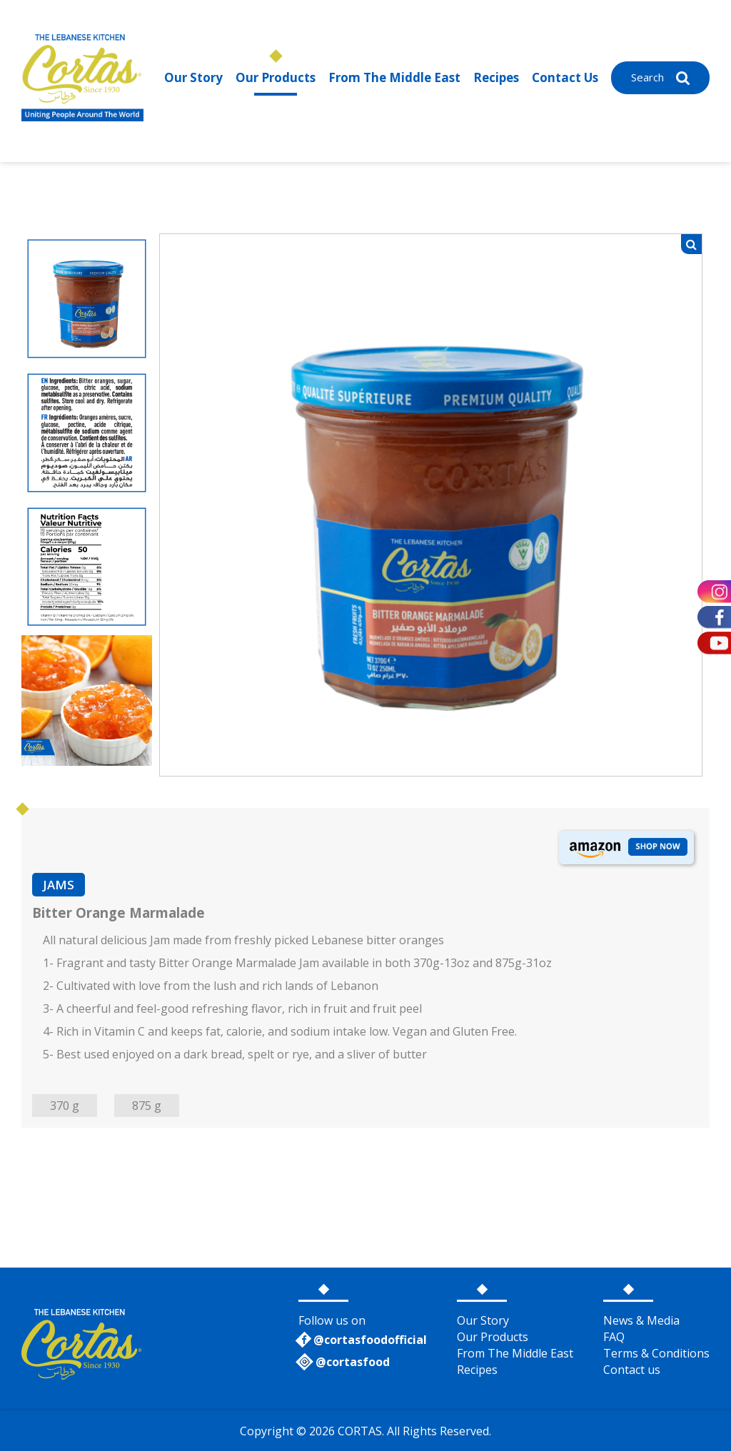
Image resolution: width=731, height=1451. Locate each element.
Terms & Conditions (656, 1353)
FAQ (614, 1337)
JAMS (58, 884)
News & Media (641, 1320)
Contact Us (565, 77)
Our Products (276, 77)
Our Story (193, 77)
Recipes (496, 77)
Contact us (631, 1369)
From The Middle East (394, 77)
